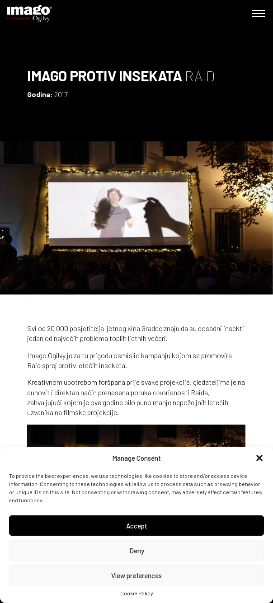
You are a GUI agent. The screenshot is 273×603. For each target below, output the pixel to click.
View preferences (136, 575)
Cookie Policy (136, 593)
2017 (60, 94)
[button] (259, 458)
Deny (136, 551)
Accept (136, 526)
